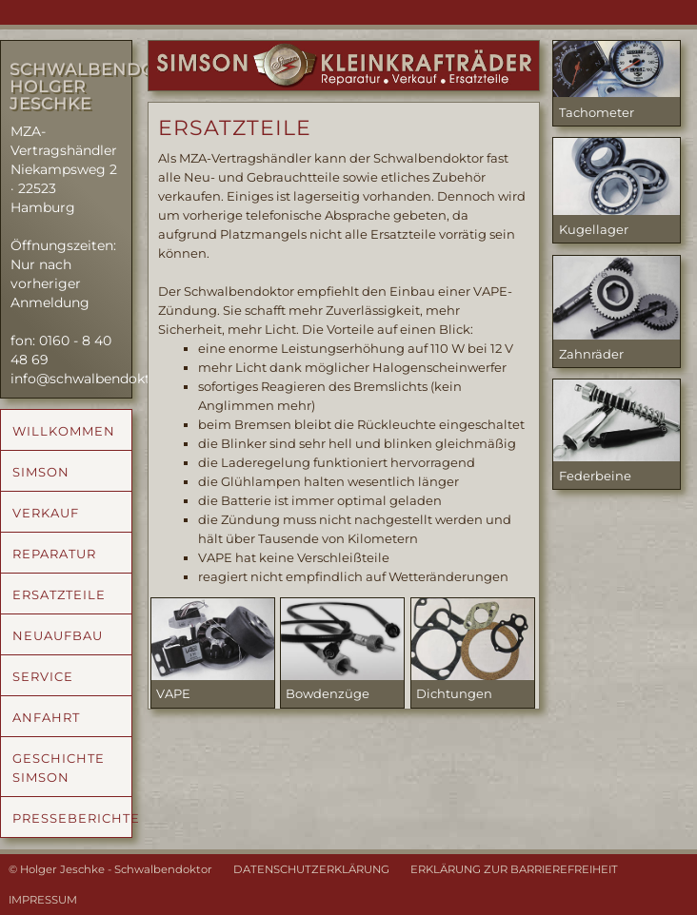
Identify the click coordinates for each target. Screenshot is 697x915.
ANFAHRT (46, 717)
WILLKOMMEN (63, 430)
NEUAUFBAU (57, 635)
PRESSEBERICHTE (71, 818)
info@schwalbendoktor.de (97, 378)
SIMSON (41, 471)
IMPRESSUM (43, 899)
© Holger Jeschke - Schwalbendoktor (110, 869)
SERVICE (42, 676)
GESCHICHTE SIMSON (58, 767)
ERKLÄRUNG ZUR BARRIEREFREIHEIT (514, 869)
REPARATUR (54, 553)
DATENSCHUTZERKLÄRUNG (311, 869)
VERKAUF (45, 512)
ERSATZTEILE (59, 594)
